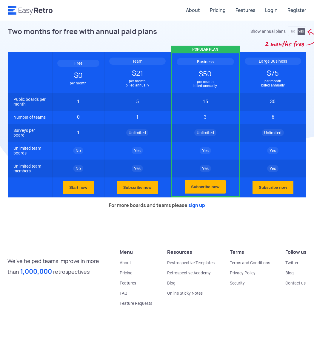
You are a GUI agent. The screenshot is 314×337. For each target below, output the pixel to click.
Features (245, 10)
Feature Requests (136, 303)
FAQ (123, 293)
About (193, 10)
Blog (171, 283)
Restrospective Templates (191, 262)
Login (271, 10)
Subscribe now (137, 187)
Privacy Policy (242, 272)
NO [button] (293, 31)
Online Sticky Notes (185, 293)
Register (296, 10)
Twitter (291, 262)
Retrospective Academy (189, 272)
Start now (78, 187)
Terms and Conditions (250, 262)
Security (237, 283)
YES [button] (301, 31)
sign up (196, 205)
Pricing (218, 10)
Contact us (295, 283)
